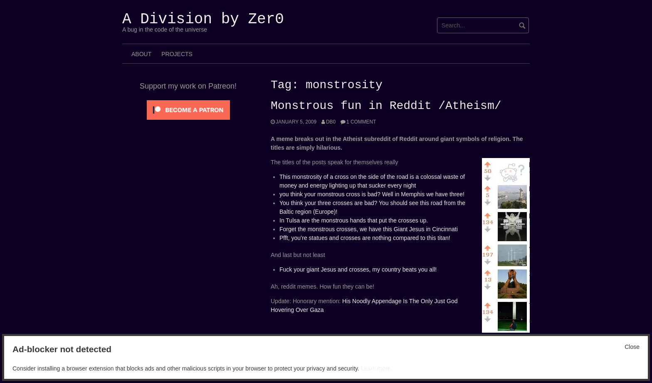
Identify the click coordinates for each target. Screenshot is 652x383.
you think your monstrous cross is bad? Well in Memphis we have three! (371, 194)
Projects (177, 54)
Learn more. (376, 368)
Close (632, 346)
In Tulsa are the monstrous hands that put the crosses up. (353, 220)
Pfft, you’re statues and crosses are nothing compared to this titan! (364, 238)
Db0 (331, 122)
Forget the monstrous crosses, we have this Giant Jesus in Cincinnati (368, 229)
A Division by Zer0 (203, 19)
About (141, 54)
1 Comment (361, 122)
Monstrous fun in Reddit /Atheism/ (386, 106)
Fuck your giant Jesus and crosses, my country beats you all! (358, 269)
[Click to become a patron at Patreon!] (188, 109)
